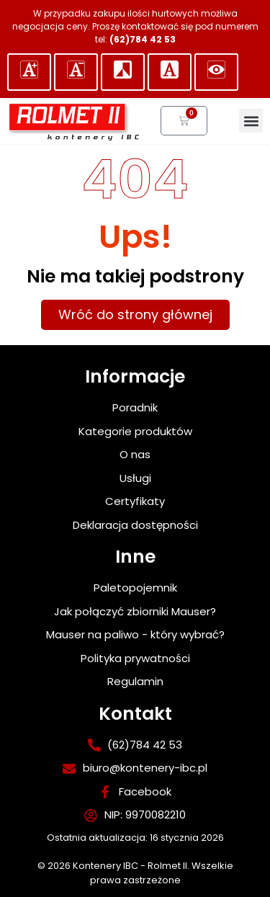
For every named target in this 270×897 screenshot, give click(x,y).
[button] (29, 72)
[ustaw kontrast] (123, 72)
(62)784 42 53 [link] (142, 39)
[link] (73, 121)
